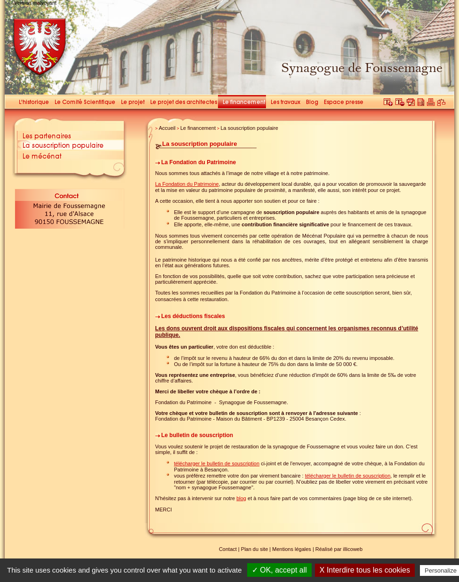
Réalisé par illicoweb (338, 549)
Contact (228, 549)
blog (241, 498)
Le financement (198, 128)
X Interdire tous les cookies (365, 570)
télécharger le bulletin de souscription (217, 463)
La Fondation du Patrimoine (187, 184)
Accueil (167, 128)
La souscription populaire (249, 128)
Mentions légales (291, 549)
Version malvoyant (35, 3)
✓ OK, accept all (279, 570)
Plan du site (254, 549)
